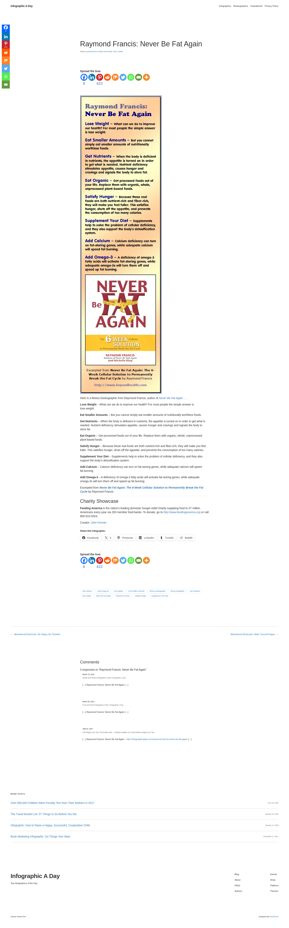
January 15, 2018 (271, 814)
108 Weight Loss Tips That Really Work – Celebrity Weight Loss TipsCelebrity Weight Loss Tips (118, 732)
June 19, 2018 (273, 803)
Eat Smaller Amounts (136, 591)
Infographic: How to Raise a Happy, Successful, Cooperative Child (50, 825)
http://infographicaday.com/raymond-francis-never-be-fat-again (157, 739)
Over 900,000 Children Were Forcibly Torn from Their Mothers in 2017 (52, 803)
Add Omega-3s (103, 591)
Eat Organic (118, 591)
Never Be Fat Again (103, 596)
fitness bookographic (157, 591)
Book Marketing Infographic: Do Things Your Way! (40, 836)
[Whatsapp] (130, 77)
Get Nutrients (195, 591)
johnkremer (92, 52)
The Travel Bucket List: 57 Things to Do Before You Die (44, 814)
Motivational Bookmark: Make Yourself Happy (252, 634)
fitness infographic (177, 591)
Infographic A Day (22, 6)
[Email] (138, 77)
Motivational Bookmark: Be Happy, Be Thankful (37, 634)
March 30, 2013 (88, 702)
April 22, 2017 (88, 729)
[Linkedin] (91, 77)
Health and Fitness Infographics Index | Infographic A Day (104, 678)
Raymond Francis (123, 596)
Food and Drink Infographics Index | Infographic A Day (103, 705)
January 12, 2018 (271, 825)
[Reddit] (107, 77)
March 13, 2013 (88, 674)
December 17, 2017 (270, 836)
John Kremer (99, 522)
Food (115, 52)
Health (120, 52)
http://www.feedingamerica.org (181, 512)
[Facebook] (84, 80)
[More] (146, 77)
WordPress (274, 917)
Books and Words (105, 52)
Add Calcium (87, 591)
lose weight (86, 596)
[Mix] (115, 77)
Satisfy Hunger (140, 596)
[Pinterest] (99, 80)
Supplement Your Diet (159, 596)
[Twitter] (123, 77)
